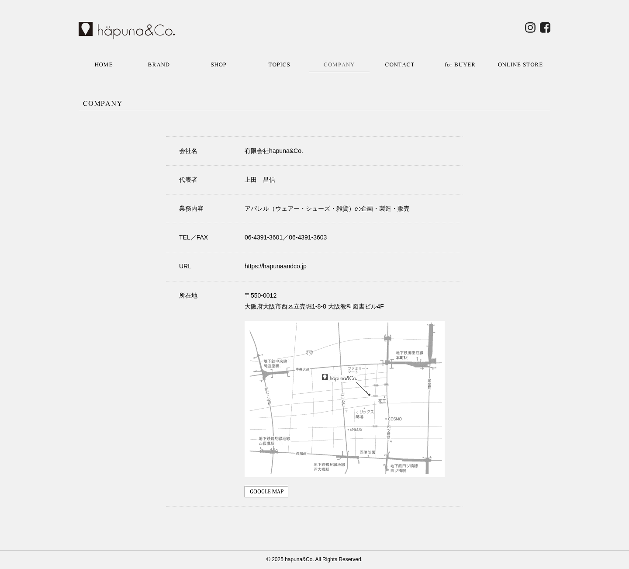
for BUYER (460, 64)
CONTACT (400, 64)
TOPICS (279, 64)
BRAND (158, 64)
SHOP (219, 64)
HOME (103, 64)
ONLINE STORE (520, 64)
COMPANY (339, 64)
